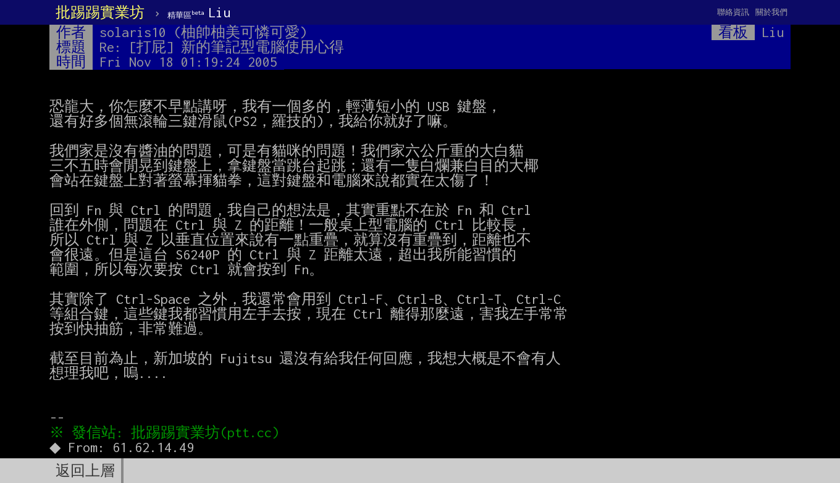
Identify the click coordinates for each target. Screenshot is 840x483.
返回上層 (85, 471)
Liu (198, 12)
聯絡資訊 (733, 12)
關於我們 (771, 12)
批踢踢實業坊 (100, 12)
